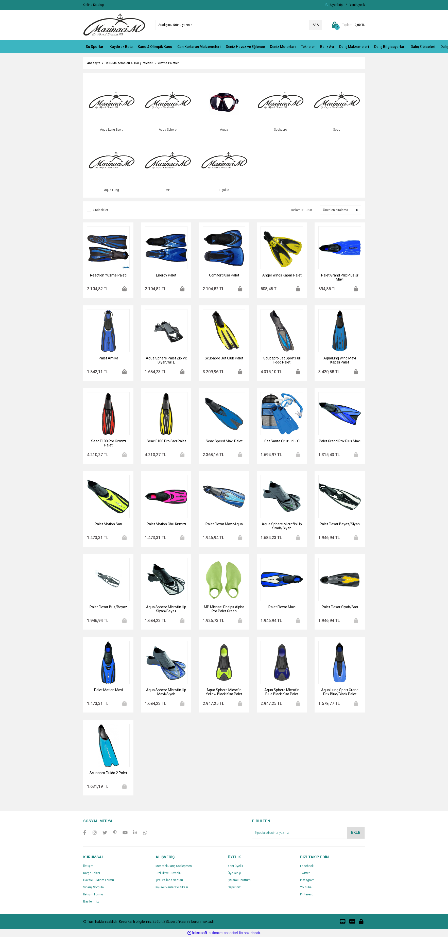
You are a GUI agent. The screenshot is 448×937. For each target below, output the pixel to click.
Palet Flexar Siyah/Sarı (340, 607)
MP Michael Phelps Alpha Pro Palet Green (224, 609)
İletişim (88, 866)
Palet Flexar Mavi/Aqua (224, 525)
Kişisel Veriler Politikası (172, 888)
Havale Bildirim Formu (98, 880)
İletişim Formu (93, 895)
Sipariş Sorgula (93, 888)
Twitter (305, 873)
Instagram (307, 880)
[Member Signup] (357, 5)
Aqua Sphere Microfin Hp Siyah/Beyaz (166, 609)
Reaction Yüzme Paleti (108, 276)
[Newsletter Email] (308, 833)
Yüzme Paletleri (169, 63)
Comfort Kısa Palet (224, 276)
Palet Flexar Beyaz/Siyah (340, 525)
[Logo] (114, 24)
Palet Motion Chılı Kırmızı (166, 525)
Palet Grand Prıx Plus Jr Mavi (339, 278)
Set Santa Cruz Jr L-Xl (282, 442)
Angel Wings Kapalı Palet (282, 276)
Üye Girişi (234, 873)
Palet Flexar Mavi (282, 607)
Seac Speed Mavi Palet (224, 442)
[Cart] (347, 25)
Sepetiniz (234, 888)
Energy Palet (166, 276)
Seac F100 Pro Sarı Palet (166, 442)
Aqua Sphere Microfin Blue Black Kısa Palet (281, 692)
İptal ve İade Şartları (169, 880)
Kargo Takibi (91, 873)
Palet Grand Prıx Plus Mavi (339, 442)
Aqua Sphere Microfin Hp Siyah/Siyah (282, 527)
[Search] (239, 25)
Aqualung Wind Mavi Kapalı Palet (339, 361)
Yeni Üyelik (235, 866)
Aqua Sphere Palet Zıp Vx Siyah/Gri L (166, 361)
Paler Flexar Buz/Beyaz (108, 607)
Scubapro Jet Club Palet (224, 359)
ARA (316, 25)
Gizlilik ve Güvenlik (168, 873)
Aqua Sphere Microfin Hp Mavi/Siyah (166, 692)
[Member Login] (336, 5)
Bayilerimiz (91, 902)
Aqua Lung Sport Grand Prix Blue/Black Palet (339, 692)
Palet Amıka (108, 359)
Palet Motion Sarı (108, 525)
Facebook (307, 866)
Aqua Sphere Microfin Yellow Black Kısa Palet (224, 692)
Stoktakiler (100, 210)
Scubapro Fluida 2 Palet (108, 773)
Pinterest (306, 895)
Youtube (306, 888)
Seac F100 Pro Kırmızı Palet (108, 444)
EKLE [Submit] (355, 833)
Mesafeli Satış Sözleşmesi (174, 866)
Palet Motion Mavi (108, 690)
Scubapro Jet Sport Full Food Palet (282, 361)
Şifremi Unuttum (239, 880)
